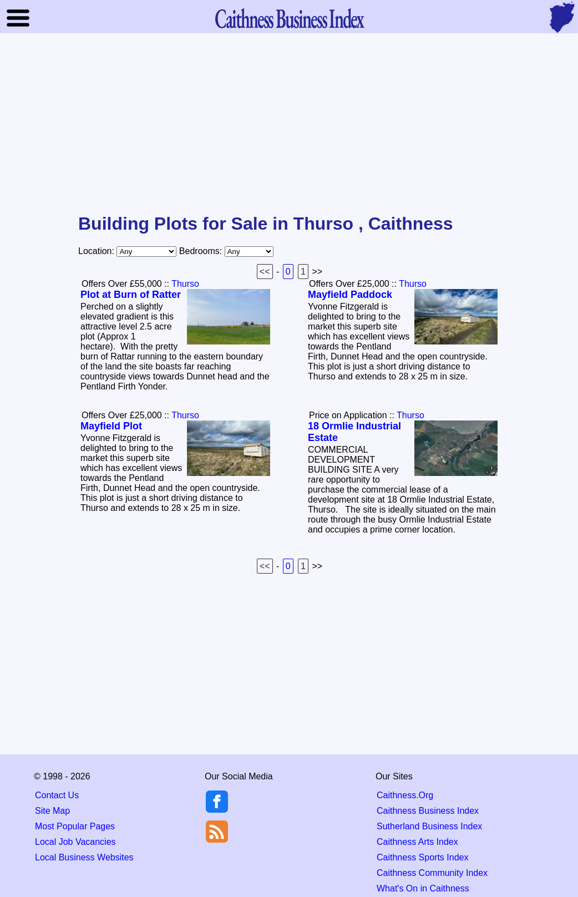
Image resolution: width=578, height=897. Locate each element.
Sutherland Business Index (429, 826)
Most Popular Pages (75, 826)
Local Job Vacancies (75, 842)
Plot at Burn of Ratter (130, 294)
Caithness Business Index (428, 810)
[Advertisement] (289, 124)
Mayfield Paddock (350, 294)
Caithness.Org (405, 795)
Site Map (52, 810)
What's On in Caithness (423, 888)
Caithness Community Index (432, 873)
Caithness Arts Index (417, 842)
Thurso (185, 283)
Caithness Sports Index (422, 857)
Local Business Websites (84, 857)
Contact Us (57, 795)
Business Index (289, 18)
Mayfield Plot (111, 426)
